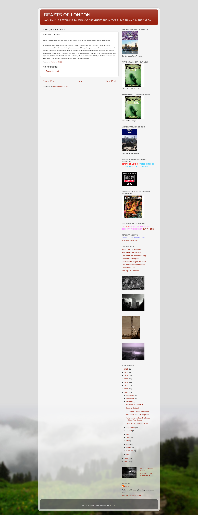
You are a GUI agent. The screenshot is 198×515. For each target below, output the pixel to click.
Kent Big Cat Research (130, 271)
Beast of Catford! (132, 408)
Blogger (112, 505)
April (128, 444)
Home (80, 81)
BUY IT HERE (148, 229)
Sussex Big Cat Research (131, 249)
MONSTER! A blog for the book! (134, 262)
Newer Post (49, 81)
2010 (126, 389)
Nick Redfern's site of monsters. (134, 265)
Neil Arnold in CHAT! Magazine (137, 415)
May (128, 441)
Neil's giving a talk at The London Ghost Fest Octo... (138, 419)
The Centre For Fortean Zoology (134, 255)
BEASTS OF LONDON (67, 14)
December (130, 395)
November (130, 398)
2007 (126, 462)
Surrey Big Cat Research (131, 252)
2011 (126, 386)
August (129, 431)
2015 (126, 372)
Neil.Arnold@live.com (130, 240)
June (128, 437)
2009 (126, 392)
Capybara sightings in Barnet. (137, 423)
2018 (126, 369)
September (130, 427)
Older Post (110, 81)
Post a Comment (52, 71)
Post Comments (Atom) (62, 86)
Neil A (126, 486)
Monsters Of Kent (128, 268)
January (129, 454)
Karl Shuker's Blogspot (130, 259)
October (129, 402)
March (129, 447)
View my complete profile (131, 495)
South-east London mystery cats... (139, 411)
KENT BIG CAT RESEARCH (146, 474)
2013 (126, 379)
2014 (126, 376)
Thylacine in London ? (134, 405)
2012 (126, 382)
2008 (126, 458)
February (130, 451)
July (128, 434)
